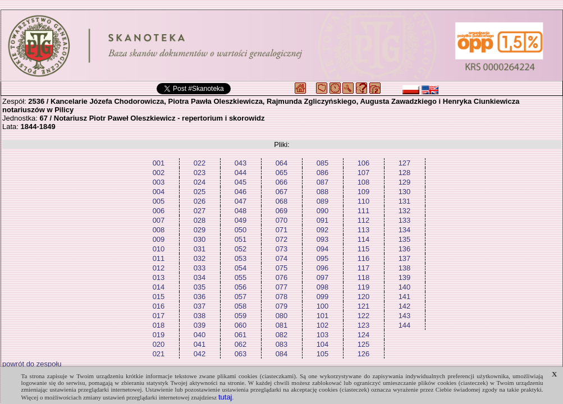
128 (405, 172)
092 (323, 230)
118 (364, 277)
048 (241, 210)
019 (159, 334)
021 (159, 354)
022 (200, 163)
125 (364, 344)
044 (241, 172)
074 (282, 258)
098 (323, 287)
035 (200, 287)
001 (159, 163)
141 (405, 296)
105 (323, 354)
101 (323, 315)
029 (200, 230)
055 (241, 277)
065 (282, 172)
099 (323, 296)
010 (159, 249)
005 (159, 201)
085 (323, 163)
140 (405, 287)
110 (364, 201)
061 (241, 334)
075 (282, 268)
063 (241, 354)
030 (200, 239)
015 (159, 296)
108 (364, 182)
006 (159, 210)
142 (405, 306)
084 (282, 354)
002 (159, 172)
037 (200, 306)
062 (241, 344)
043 (241, 163)
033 (200, 268)
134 (405, 230)
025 (200, 191)
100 (323, 306)
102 (323, 325)
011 (159, 258)
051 (241, 239)
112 (364, 220)
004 (159, 191)
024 (200, 182)
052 (241, 249)
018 (159, 325)
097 (323, 277)
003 (159, 182)
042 (200, 354)
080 (282, 315)
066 (282, 182)
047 (241, 201)
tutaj (225, 397)
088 (323, 191)
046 (241, 191)
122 (364, 315)
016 (159, 306)
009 (159, 239)
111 (364, 210)
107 (364, 172)
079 (282, 306)
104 (323, 344)
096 (323, 268)
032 (200, 258)
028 (200, 220)
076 (282, 277)
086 (323, 172)
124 (364, 334)
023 (200, 172)
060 (241, 325)
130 (405, 191)
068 (282, 201)
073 (282, 249)
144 (405, 325)
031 (200, 249)
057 (241, 296)
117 (364, 268)
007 (159, 220)
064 (282, 163)
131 (405, 201)
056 (241, 287)
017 (159, 315)
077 (282, 287)
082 (282, 334)
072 (282, 239)
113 (364, 230)
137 (405, 258)
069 (282, 210)
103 (323, 334)
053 (241, 258)
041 (200, 344)
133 (405, 220)
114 (364, 239)
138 (405, 268)
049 (241, 220)
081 (282, 325)
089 (323, 201)
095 (323, 258)
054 (241, 268)
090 (323, 210)
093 (323, 239)
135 (405, 239)
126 (364, 354)
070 (282, 220)
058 (241, 306)
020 (159, 344)
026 (200, 201)
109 (364, 191)
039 (200, 325)
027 (200, 210)
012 (159, 268)
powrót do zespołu (32, 364)
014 (159, 287)
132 (405, 210)
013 (159, 277)
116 (364, 258)
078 (282, 296)
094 (323, 249)
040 (200, 334)
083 (282, 344)
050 (241, 230)
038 (200, 315)
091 (323, 220)
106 (364, 163)
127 (405, 163)
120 (364, 296)
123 (364, 325)
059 (241, 315)
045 (241, 182)
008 (159, 230)
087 (323, 182)
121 (364, 306)
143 (405, 315)
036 (200, 296)
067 (282, 191)
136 (405, 249)
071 (282, 230)
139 (405, 277)
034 (200, 277)
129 (405, 182)
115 (364, 249)
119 (364, 287)
